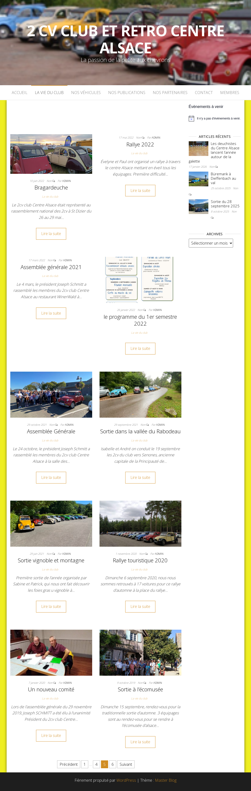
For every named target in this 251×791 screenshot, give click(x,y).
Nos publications (126, 92)
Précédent (69, 764)
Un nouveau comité (51, 689)
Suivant (126, 764)
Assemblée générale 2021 (51, 267)
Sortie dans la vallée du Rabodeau (140, 431)
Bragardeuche (51, 187)
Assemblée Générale (51, 431)
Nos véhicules (86, 92)
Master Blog (165, 780)
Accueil (19, 92)
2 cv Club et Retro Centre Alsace (125, 39)
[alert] (215, 118)
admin (66, 181)
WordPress (126, 780)
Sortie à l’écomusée (140, 689)
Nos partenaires (170, 92)
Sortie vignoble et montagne (51, 560)
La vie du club (49, 92)
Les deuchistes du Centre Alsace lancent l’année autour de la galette (214, 152)
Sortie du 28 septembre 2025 (225, 203)
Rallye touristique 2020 (140, 560)
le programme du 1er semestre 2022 (140, 320)
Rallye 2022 (140, 144)
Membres (229, 92)
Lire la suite (51, 233)
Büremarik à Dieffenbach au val (223, 178)
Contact (204, 92)
